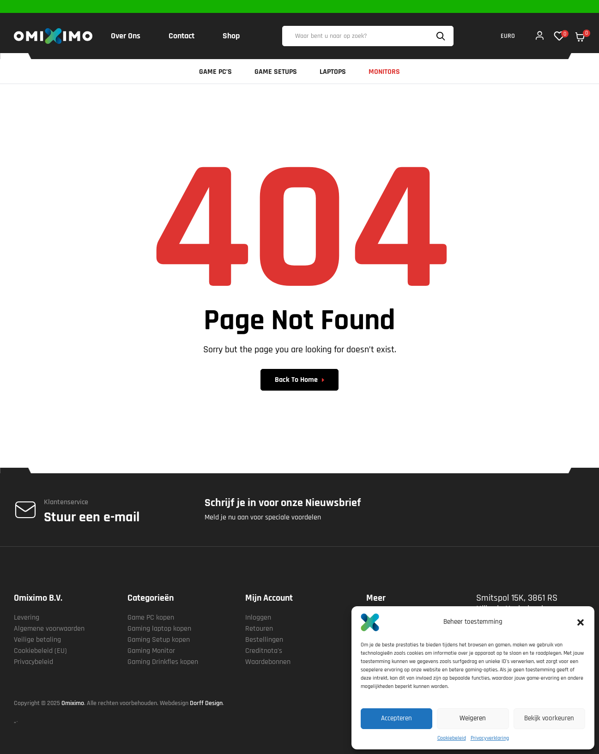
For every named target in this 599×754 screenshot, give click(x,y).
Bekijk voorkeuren (549, 718)
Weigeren (473, 718)
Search (442, 36)
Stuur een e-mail (91, 517)
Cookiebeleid (451, 738)
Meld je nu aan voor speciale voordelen (263, 517)
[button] (580, 622)
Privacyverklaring (490, 738)
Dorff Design (206, 703)
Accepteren (396, 718)
